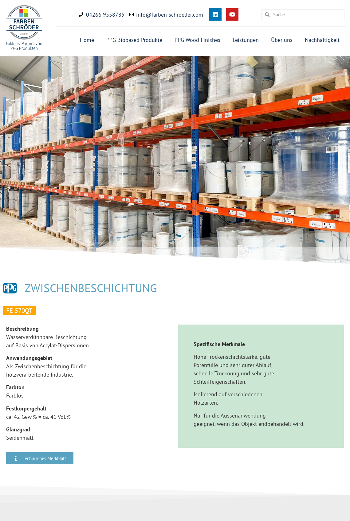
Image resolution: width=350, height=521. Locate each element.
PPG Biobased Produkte (134, 39)
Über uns (282, 39)
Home (87, 39)
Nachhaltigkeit (322, 39)
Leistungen (246, 39)
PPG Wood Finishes (197, 39)
